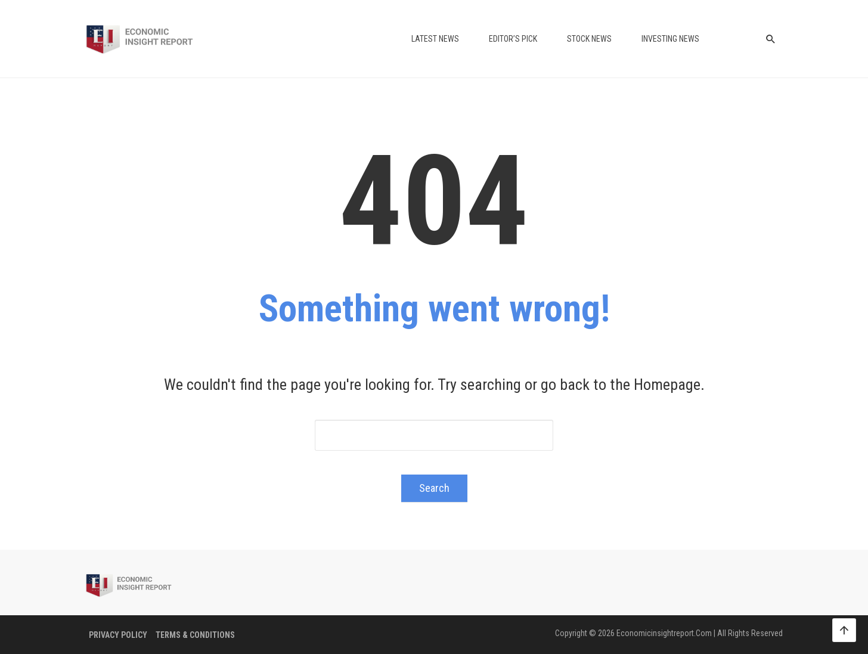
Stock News (589, 39)
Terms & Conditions (195, 635)
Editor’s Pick (513, 39)
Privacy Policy (118, 635)
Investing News (670, 39)
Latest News (435, 39)
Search (434, 488)
